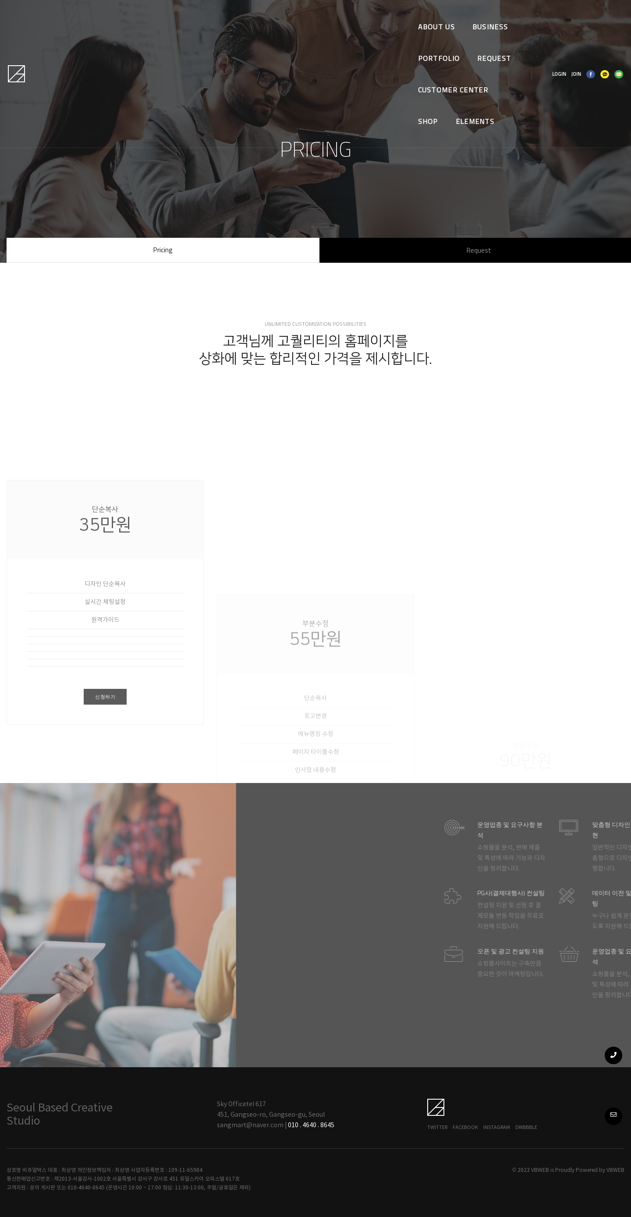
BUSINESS (207, 16)
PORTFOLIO (264, 16)
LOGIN (539, 31)
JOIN (555, 31)
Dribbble (526, 1127)
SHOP (451, 16)
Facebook (465, 1127)
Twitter (437, 1127)
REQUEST (319, 16)
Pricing (163, 249)
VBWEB (615, 1170)
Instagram (496, 1127)
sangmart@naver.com (250, 1125)
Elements (154, 47)
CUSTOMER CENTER (388, 16)
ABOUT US (153, 16)
